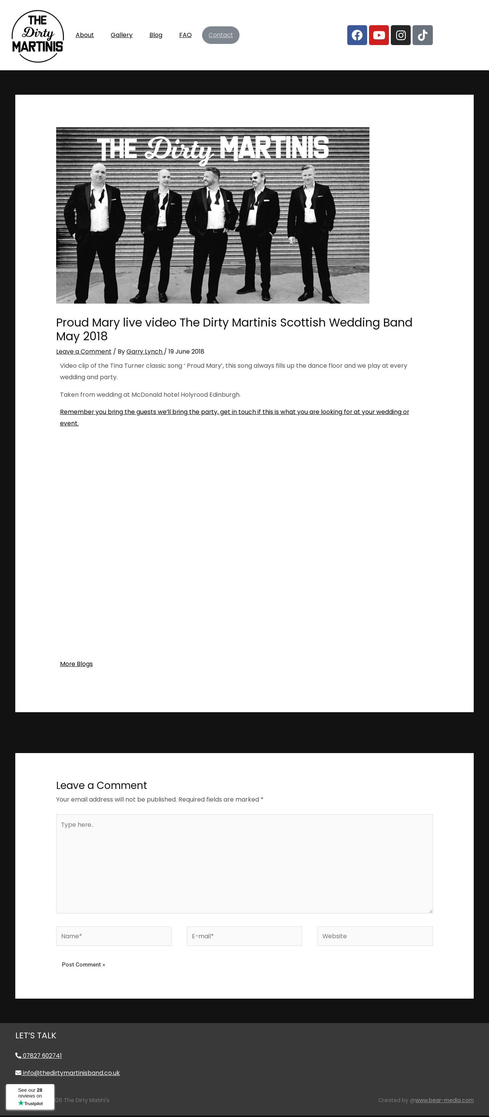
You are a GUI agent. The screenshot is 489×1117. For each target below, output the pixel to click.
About (85, 35)
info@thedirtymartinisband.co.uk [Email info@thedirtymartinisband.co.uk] (68, 1074)
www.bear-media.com (444, 1102)
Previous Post (72, 731)
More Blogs (76, 663)
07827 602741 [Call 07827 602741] (39, 1057)
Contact (221, 35)
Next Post (423, 731)
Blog (155, 35)
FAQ (185, 35)
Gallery (122, 35)
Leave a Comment (84, 351)
